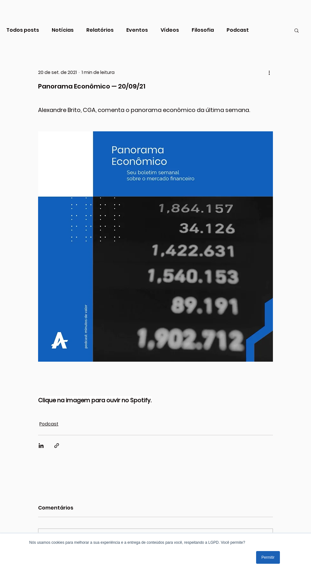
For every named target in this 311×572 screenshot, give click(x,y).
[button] (297, 30)
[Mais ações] (269, 72)
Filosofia (203, 30)
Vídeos (170, 30)
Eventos (137, 30)
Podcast (238, 30)
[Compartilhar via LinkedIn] (41, 446)
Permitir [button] (268, 557)
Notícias (63, 30)
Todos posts (22, 30)
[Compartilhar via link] (57, 446)
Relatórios (100, 30)
